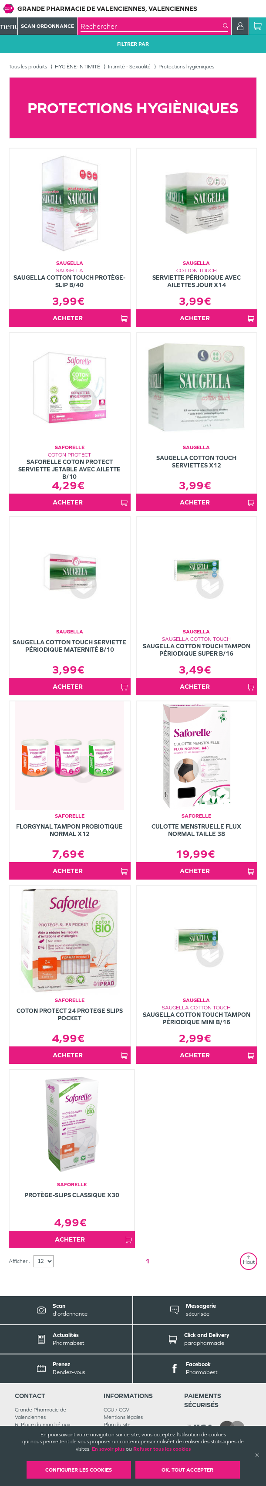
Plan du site (117, 1425)
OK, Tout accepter (187, 1470)
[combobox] (152, 26)
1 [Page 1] (147, 1261)
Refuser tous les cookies (162, 1449)
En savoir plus (108, 1449)
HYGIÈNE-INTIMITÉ (77, 67)
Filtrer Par (133, 44)
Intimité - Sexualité (129, 67)
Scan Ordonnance (47, 26)
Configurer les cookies (78, 1470)
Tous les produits (28, 67)
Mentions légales (123, 1417)
